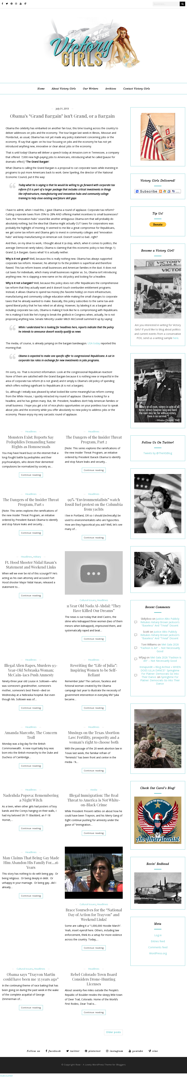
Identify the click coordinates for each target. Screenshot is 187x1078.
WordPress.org (158, 953)
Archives (110, 88)
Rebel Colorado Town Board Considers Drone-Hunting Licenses (94, 979)
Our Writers (90, 88)
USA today (94, 343)
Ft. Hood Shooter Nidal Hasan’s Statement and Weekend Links (31, 564)
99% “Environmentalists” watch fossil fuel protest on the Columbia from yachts (94, 504)
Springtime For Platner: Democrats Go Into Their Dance (160, 680)
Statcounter (6, 1075)
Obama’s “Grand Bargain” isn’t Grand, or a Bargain (62, 116)
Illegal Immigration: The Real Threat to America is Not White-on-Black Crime (93, 800)
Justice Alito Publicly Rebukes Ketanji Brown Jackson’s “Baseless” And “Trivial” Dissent (160, 622)
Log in (158, 935)
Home (41, 88)
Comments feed (157, 947)
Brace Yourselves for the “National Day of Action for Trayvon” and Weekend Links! (94, 915)
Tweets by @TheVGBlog (157, 453)
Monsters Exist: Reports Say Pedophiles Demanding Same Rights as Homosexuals (31, 442)
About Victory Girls (64, 88)
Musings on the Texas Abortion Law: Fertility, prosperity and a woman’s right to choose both (93, 737)
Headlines (31, 431)
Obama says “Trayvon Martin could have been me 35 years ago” (31, 977)
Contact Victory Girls (136, 88)
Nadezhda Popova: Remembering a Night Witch (31, 797)
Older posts (113, 1032)
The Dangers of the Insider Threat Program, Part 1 (31, 502)
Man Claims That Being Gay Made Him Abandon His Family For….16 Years (31, 862)
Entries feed (158, 941)
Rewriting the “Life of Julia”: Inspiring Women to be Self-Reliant (93, 670)
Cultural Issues (88, 600)
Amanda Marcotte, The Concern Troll (31, 735)
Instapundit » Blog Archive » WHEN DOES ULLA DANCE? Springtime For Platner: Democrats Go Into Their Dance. (160, 672)
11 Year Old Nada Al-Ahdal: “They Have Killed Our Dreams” (94, 608)
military (37, 556)
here (175, 338)
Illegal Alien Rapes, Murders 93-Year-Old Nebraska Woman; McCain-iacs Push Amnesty (30, 670)
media (93, 789)
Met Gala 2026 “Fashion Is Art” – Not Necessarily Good (160, 648)
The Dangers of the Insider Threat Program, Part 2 (94, 439)
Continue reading (31, 474)
